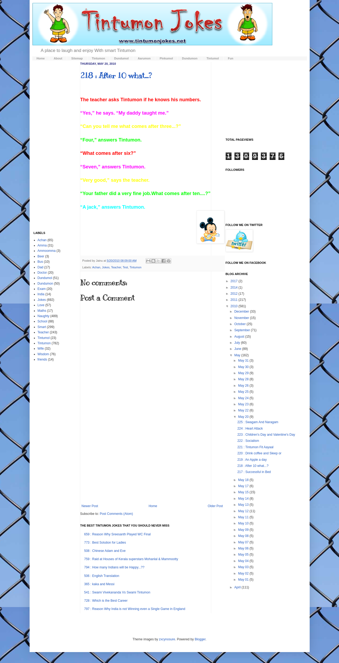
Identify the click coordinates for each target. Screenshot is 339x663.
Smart (42, 327)
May (237, 355)
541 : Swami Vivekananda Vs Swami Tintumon (117, 592)
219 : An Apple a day (252, 460)
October (240, 324)
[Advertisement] (152, 460)
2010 (234, 306)
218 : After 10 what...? (116, 75)
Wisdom (43, 354)
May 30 (244, 367)
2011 (234, 300)
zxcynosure (167, 639)
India (41, 294)
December (242, 311)
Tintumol (44, 338)
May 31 (244, 360)
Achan (96, 267)
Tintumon (136, 267)
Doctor (42, 272)
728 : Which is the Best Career (106, 601)
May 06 (244, 548)
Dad (40, 267)
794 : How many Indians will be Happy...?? (114, 567)
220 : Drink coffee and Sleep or (259, 453)
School (42, 321)
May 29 (244, 373)
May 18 (244, 480)
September (242, 330)
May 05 (244, 554)
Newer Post (90, 506)
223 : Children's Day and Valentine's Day (266, 434)
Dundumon (45, 283)
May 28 (244, 379)
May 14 (244, 498)
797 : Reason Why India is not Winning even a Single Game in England (134, 609)
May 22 (244, 410)
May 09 (244, 530)
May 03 (244, 567)
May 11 (244, 517)
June (238, 349)
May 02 (244, 573)
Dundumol (45, 278)
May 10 (244, 523)
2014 (234, 287)
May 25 (244, 392)
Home (153, 506)
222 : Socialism (248, 441)
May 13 (244, 505)
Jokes (105, 267)
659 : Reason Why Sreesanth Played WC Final (117, 534)
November (242, 318)
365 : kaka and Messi (99, 584)
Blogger (200, 639)
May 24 (244, 398)
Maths (42, 311)
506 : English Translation (101, 576)
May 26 (244, 385)
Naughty (44, 316)
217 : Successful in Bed (254, 472)
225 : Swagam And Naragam (257, 422)
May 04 (244, 561)
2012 (234, 294)
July (237, 343)
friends (42, 359)
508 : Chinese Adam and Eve (105, 551)
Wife (41, 348)
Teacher (116, 267)
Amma (42, 245)
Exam (42, 289)
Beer (41, 256)
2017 (234, 281)
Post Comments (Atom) (116, 514)
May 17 (244, 486)
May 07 (244, 542)
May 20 (244, 417)
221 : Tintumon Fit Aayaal (255, 447)
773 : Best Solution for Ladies (105, 542)
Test (125, 267)
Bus (40, 262)
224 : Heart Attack (250, 428)
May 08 (244, 536)
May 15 (244, 492)
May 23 (244, 404)
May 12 (244, 511)
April (237, 587)
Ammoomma (47, 251)
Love (41, 305)
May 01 (244, 579)
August (239, 336)
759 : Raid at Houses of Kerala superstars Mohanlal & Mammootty (131, 559)
